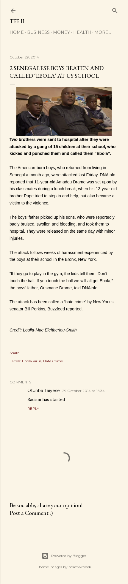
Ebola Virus (31, 361)
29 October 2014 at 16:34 (83, 390)
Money (61, 32)
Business (38, 32)
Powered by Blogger (64, 555)
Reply (33, 408)
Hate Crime (53, 361)
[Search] (114, 9)
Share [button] (14, 352)
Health (82, 32)
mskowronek (79, 567)
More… (102, 32)
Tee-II (17, 21)
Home (17, 32)
